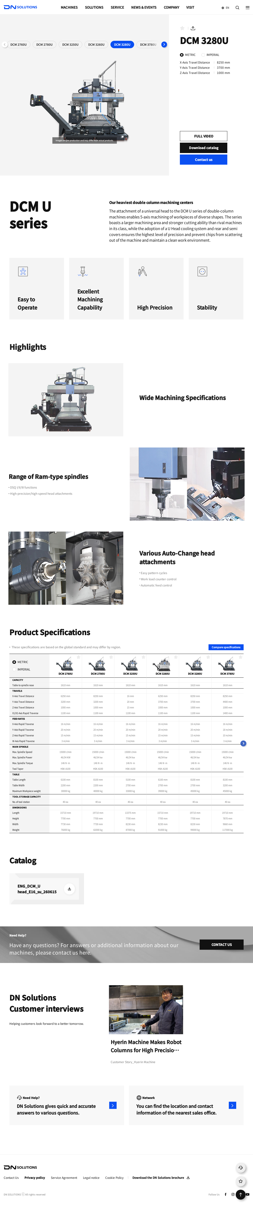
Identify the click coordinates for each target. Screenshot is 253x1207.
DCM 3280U (122, 44)
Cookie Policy (114, 1178)
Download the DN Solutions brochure (158, 1177)
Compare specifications (226, 647)
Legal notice (91, 1178)
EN (223, 5)
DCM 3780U (148, 44)
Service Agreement (64, 1178)
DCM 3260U (96, 44)
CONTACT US (221, 944)
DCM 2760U (18, 44)
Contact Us (11, 1178)
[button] (164, 44)
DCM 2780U (44, 44)
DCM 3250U (70, 44)
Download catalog (203, 147)
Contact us (203, 159)
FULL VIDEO (203, 136)
